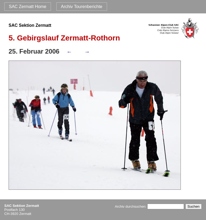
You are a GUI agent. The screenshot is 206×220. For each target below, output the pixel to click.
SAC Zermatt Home (27, 6)
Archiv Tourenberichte (81, 6)
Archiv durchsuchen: (149, 206)
